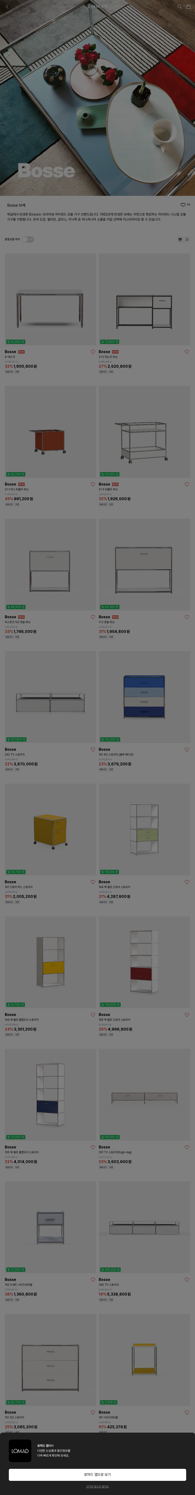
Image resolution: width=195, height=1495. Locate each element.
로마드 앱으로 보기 (97, 1474)
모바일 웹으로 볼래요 (97, 1486)
